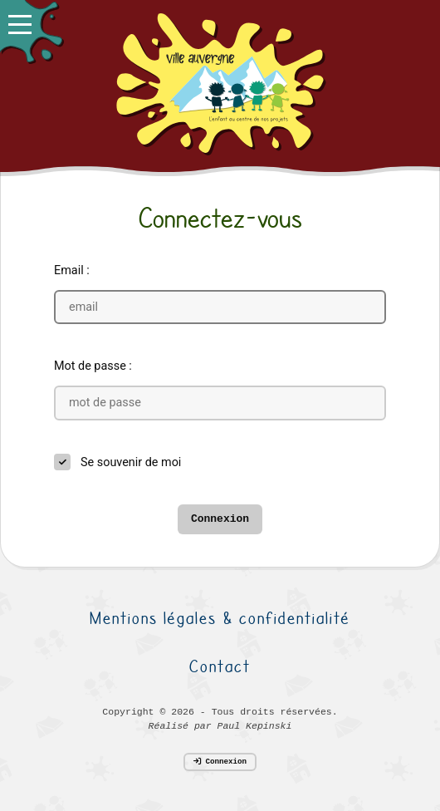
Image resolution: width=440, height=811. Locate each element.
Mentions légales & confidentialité (220, 617)
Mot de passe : (93, 366)
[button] (31, 31)
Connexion (220, 519)
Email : (72, 270)
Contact (220, 666)
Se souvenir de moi (131, 462)
